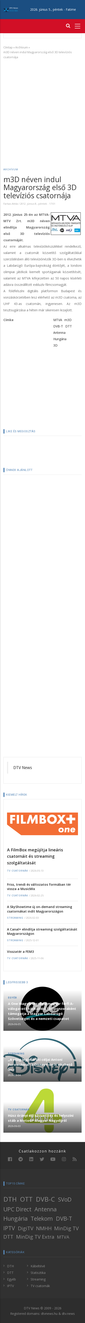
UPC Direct (17, 1209)
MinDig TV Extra (35, 1236)
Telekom (42, 1218)
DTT (68, 326)
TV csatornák (17, 870)
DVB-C (45, 1199)
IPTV (9, 1228)
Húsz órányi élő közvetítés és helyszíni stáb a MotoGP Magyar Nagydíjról (40, 1118)
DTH (10, 1199)
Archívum (21, 47)
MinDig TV (66, 1228)
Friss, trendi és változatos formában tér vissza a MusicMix (39, 886)
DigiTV (25, 1228)
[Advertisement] (42, 106)
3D (55, 345)
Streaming (15, 917)
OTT (26, 1199)
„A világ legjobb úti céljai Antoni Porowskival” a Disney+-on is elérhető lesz (40, 1064)
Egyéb (12, 997)
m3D (68, 320)
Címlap (8, 47)
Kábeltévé (38, 1266)
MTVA (57, 320)
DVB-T (58, 326)
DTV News (22, 767)
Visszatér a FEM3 (20, 951)
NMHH (44, 1228)
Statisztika (38, 1272)
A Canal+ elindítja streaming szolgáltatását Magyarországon (42, 931)
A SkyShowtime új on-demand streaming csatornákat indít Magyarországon (39, 909)
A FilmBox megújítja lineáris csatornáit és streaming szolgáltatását (35, 856)
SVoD (65, 1199)
